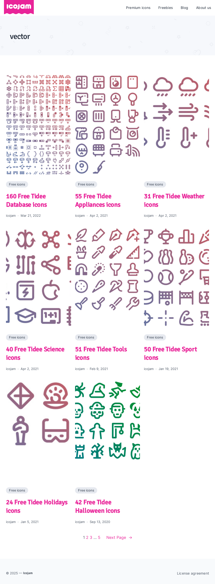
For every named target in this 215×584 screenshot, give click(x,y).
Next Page (119, 537)
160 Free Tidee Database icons (26, 200)
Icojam (28, 573)
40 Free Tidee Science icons (35, 353)
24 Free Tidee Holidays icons (36, 506)
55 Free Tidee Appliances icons (97, 200)
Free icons (17, 184)
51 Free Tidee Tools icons (101, 353)
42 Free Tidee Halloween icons (97, 506)
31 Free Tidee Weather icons (174, 200)
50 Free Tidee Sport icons (170, 353)
